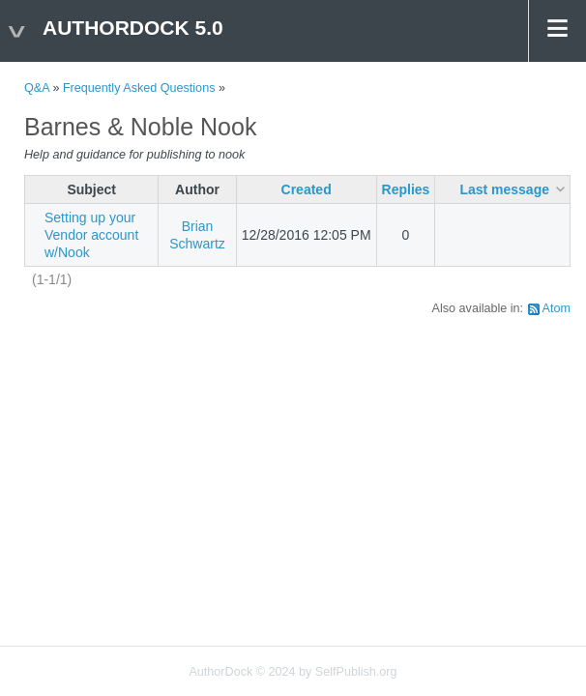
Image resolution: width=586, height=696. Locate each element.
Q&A (36, 88)
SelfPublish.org (356, 672)
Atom (556, 308)
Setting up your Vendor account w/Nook (91, 235)
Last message (504, 189)
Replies (406, 189)
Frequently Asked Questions (139, 88)
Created (306, 189)
